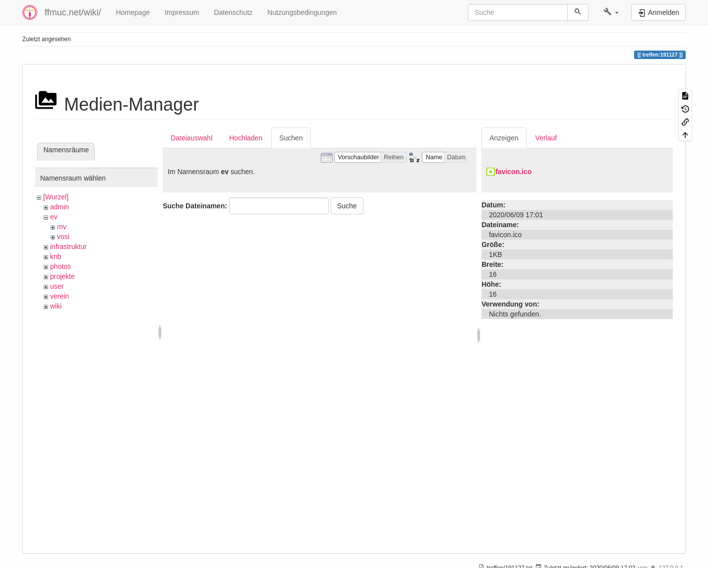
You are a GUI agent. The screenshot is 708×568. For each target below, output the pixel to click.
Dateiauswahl (191, 138)
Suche (347, 206)
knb (55, 256)
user (56, 286)
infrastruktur (68, 247)
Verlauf (546, 138)
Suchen (290, 138)
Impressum (182, 12)
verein (59, 296)
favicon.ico (513, 172)
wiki (55, 306)
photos (60, 266)
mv (61, 227)
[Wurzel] (55, 197)
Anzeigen (503, 138)
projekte (62, 276)
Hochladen (245, 138)
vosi (63, 237)
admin (59, 207)
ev (54, 217)
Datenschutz (233, 12)
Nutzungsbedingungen (302, 12)
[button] (611, 12)
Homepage (133, 12)
